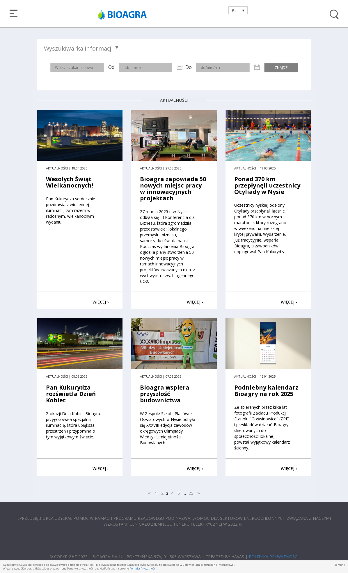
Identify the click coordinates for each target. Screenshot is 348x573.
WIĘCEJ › (101, 302)
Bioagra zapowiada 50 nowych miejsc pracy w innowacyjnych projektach (173, 188)
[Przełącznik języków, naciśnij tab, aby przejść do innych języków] (238, 10)
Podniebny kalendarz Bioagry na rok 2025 (266, 390)
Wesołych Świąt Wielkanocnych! (69, 182)
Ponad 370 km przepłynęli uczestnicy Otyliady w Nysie (267, 185)
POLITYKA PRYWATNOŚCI (274, 556)
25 (191, 493)
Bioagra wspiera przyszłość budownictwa (164, 393)
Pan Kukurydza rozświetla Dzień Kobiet (71, 393)
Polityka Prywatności (142, 568)
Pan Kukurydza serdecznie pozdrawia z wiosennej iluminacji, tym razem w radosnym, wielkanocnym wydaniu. (70, 210)
